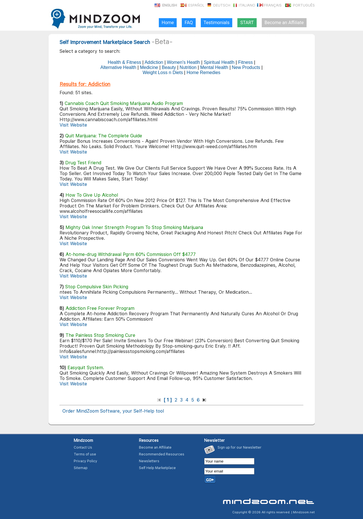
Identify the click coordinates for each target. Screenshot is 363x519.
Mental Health (214, 67)
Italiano (243, 5)
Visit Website (73, 125)
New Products (246, 67)
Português (299, 5)
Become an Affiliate (155, 447)
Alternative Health (118, 67)
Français (269, 5)
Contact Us (83, 447)
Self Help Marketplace (157, 468)
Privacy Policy (85, 461)
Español (192, 5)
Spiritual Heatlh (219, 62)
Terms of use (85, 454)
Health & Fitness (124, 62)
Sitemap (81, 468)
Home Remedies (203, 72)
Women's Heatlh (183, 62)
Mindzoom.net (304, 512)
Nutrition (188, 67)
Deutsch (217, 5)
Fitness (245, 62)
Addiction (154, 62)
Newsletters (149, 461)
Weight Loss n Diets (163, 72)
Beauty (169, 67)
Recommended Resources (161, 454)
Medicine (149, 67)
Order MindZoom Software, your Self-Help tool (113, 411)
